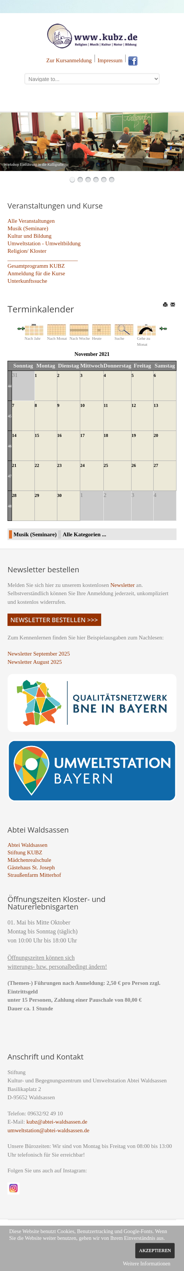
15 (37, 435)
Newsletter (123, 585)
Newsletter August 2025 (34, 662)
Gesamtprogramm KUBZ (36, 266)
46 (10, 446)
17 (82, 435)
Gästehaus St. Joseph (31, 867)
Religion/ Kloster (26, 251)
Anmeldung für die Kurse (36, 273)
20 (156, 435)
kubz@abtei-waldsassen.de (56, 1122)
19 (134, 435)
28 (14, 495)
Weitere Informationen (147, 1263)
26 (134, 465)
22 (37, 465)
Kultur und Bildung (29, 236)
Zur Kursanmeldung (69, 60)
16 (59, 435)
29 (37, 495)
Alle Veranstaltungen (31, 221)
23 (59, 465)
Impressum (110, 60)
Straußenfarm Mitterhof (34, 875)
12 (134, 405)
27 (156, 465)
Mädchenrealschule (29, 860)
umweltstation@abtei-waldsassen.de (48, 1130)
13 (156, 405)
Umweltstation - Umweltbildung (44, 243)
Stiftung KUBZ (24, 852)
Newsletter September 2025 (38, 654)
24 (82, 465)
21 (14, 465)
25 (106, 465)
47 (10, 476)
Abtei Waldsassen (27, 845)
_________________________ (42, 258)
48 (10, 506)
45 (10, 416)
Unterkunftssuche (27, 281)
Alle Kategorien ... (84, 534)
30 (59, 495)
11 (106, 405)
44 (10, 386)
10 (82, 405)
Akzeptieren (155, 1250)
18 (106, 435)
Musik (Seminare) (27, 228)
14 (14, 435)
